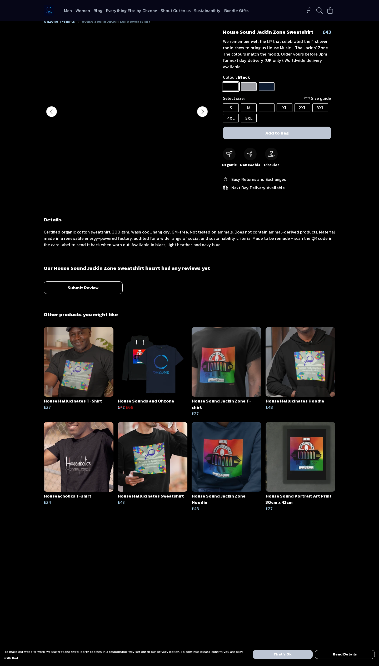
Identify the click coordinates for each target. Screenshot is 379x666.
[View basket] (330, 10)
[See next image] (202, 118)
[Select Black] (231, 93)
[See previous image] (51, 118)
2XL (302, 114)
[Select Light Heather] (249, 93)
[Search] (319, 10)
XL (284, 114)
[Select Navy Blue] (267, 93)
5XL (248, 124)
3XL (320, 114)
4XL (231, 124)
